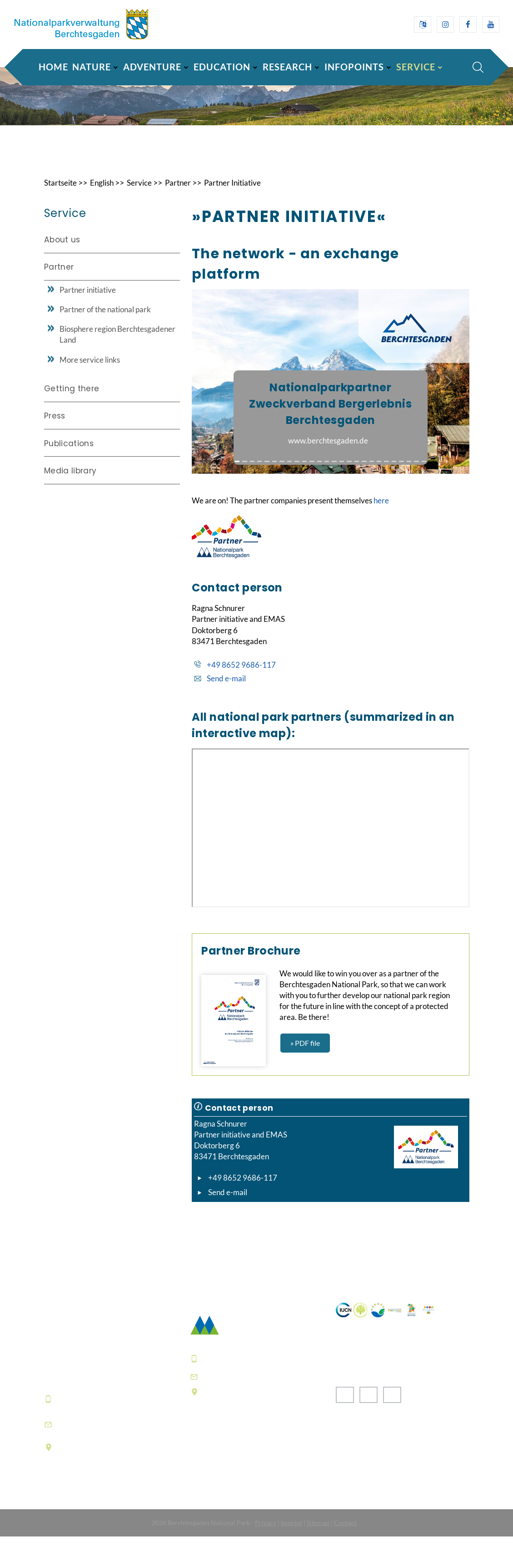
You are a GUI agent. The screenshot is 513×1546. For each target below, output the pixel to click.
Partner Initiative (242, 192)
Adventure (152, 66)
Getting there (72, 398)
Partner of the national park (105, 319)
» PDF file (305, 1053)
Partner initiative (88, 299)
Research (287, 66)
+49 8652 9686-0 (89, 1408)
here (381, 510)
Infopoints (354, 66)
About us (62, 249)
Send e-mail (226, 688)
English (106, 192)
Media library (70, 480)
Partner (184, 192)
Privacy (265, 1532)
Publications (69, 453)
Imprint (291, 1532)
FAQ (198, 1474)
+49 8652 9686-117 (241, 674)
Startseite (62, 192)
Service (415, 66)
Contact (345, 1532)
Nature (91, 66)
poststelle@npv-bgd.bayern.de (263, 1386)
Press (54, 425)
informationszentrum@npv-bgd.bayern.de (110, 1434)
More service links (90, 369)
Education (222, 66)
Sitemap (318, 1532)
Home (53, 66)
